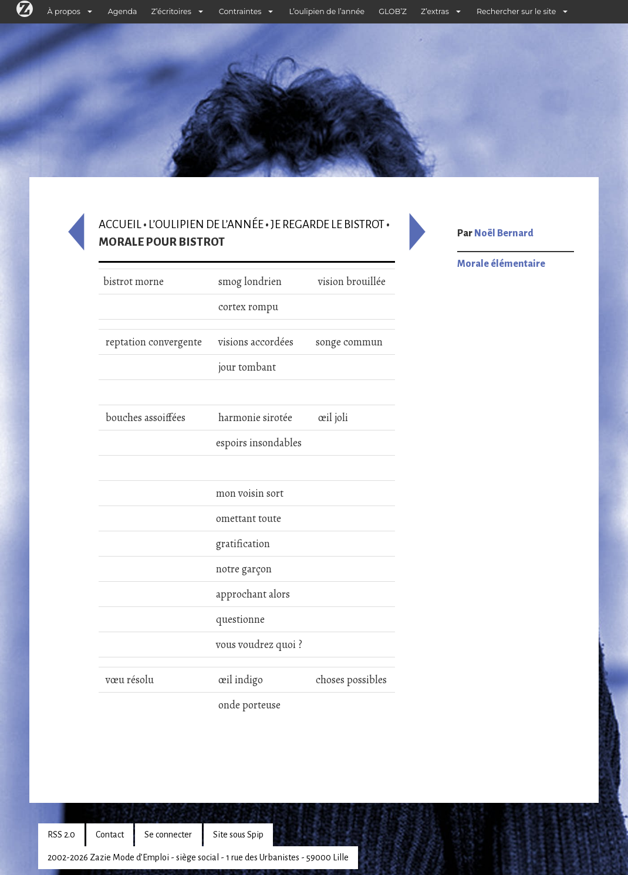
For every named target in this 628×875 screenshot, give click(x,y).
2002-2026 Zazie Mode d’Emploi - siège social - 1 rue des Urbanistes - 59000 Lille (198, 857)
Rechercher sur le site (516, 11)
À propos (64, 11)
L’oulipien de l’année (326, 11)
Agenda (122, 11)
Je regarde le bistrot (327, 224)
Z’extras (435, 11)
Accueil (120, 224)
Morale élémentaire (501, 264)
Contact (110, 834)
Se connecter (168, 834)
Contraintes (240, 11)
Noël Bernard (504, 233)
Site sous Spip (238, 834)
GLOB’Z (393, 11)
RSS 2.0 (61, 834)
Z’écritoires (171, 11)
